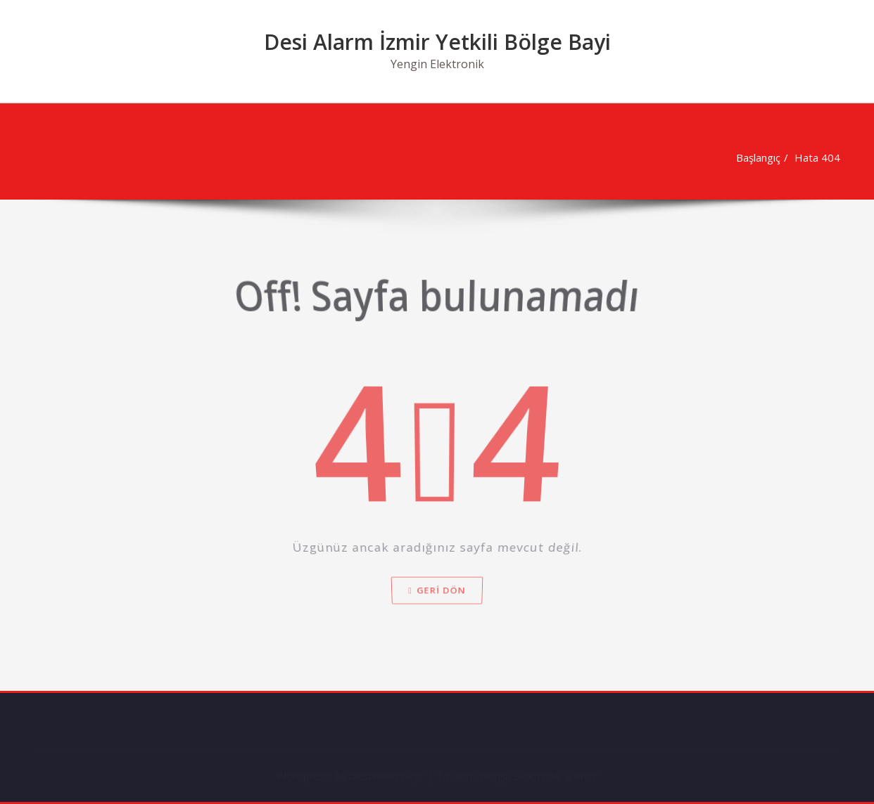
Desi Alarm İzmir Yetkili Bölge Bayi (437, 41)
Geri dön (437, 614)
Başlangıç (755, 157)
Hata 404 (814, 157)
